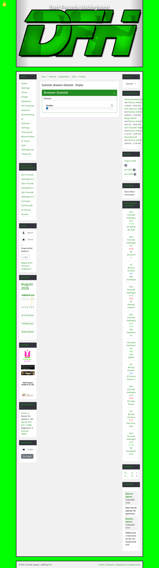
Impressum (121, 564)
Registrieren (26, 262)
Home (101, 564)
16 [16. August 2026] (33, 315)
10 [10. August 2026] (21, 315)
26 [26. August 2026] (25, 331)
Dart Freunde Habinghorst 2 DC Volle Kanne (131, 395)
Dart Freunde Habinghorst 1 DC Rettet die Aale (131, 221)
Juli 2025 (128, 169)
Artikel (24, 83)
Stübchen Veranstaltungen (27, 114)
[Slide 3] (84, 64)
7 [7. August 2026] (29, 307)
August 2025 (130, 160)
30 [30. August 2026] (33, 331)
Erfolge (24, 96)
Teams (24, 92)
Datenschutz (134, 564)
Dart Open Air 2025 (133, 108)
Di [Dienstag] (25, 295)
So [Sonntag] (34, 295)
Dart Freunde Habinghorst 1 (137, 127)
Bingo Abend (130, 118)
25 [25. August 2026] (23, 331)
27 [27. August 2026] (27, 331)
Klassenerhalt (130, 137)
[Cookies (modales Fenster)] (4, 4)
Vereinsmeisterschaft (134, 99)
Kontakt (110, 564)
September (64, 76)
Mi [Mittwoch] (27, 295)
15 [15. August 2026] (31, 315)
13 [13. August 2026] (27, 315)
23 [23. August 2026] (33, 323)
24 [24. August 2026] (21, 331)
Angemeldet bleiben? (27, 248)
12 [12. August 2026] (25, 315)
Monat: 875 (26, 422)
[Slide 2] (79, 64)
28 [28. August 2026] (29, 331)
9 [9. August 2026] (33, 307)
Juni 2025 (128, 174)
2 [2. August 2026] (33, 299)
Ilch (50, 564)
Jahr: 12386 (26, 425)
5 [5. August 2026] (25, 307)
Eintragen (27, 456)
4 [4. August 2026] (23, 307)
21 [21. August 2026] (29, 323)
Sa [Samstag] (32, 295)
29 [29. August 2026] (31, 331)
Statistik (52, 76)
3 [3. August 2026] (22, 307)
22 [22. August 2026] (31, 323)
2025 (74, 76)
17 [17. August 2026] (21, 323)
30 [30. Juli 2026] (27, 299)
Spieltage (25, 88)
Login (25, 257)
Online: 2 (25, 413)
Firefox (82, 76)
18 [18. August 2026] (23, 323)
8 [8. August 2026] (31, 307)
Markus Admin (135, 102)
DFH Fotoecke (27, 105)
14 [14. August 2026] (29, 315)
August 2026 (27, 286)
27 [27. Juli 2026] (21, 299)
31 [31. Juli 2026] (29, 299)
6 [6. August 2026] (27, 307)
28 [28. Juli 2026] (23, 299)
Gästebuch (26, 101)
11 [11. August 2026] (23, 315)
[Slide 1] (75, 64)
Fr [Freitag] (30, 295)
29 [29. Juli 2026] (25, 299)
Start (44, 76)
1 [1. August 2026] (31, 299)
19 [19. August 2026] (25, 323)
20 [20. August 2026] (27, 323)
